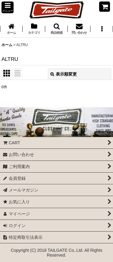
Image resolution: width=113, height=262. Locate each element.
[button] (8, 7)
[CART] (104, 7)
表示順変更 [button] (63, 74)
